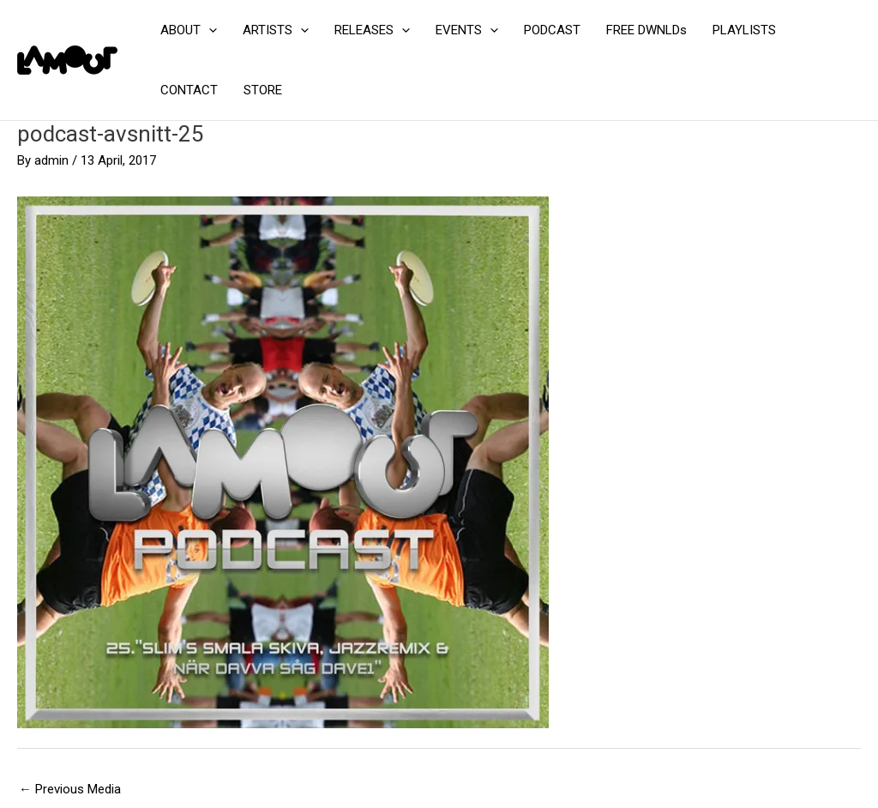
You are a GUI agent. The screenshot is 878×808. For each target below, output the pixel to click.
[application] (209, 30)
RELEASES (372, 30)
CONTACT (189, 90)
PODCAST (552, 30)
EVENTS (467, 30)
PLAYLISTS (744, 30)
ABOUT (188, 30)
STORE (263, 90)
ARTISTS (276, 30)
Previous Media (70, 789)
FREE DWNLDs (646, 30)
